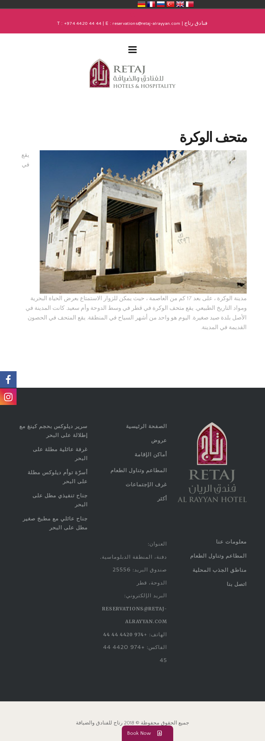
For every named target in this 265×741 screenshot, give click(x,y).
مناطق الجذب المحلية (220, 570)
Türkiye (170, 4)
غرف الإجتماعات (146, 484)
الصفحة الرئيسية (146, 426)
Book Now (147, 733)
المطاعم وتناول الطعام (138, 470)
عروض (159, 440)
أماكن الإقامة (151, 454)
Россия (161, 4)
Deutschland (141, 4)
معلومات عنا (231, 541)
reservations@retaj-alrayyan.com (146, 23)
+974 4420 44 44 (83, 23)
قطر (190, 4)
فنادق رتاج (195, 23)
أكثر (162, 498)
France (151, 4)
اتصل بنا (237, 584)
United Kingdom (180, 4)
